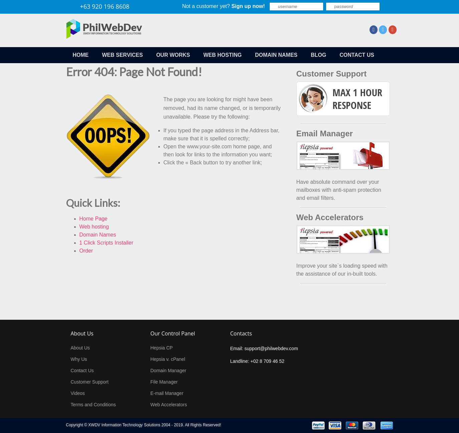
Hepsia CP (162, 347)
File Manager (164, 382)
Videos (78, 393)
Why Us (79, 359)
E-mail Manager (167, 393)
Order (86, 251)
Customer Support (90, 382)
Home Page (93, 219)
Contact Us (82, 370)
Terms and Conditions (93, 404)
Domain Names (97, 235)
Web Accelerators (169, 404)
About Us (80, 347)
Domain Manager (168, 370)
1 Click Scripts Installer (106, 243)
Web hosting (94, 227)
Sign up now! (248, 6)
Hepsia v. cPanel (168, 359)
